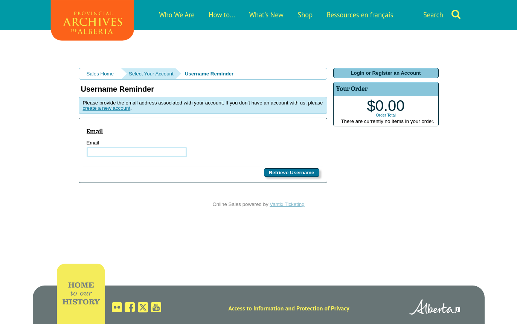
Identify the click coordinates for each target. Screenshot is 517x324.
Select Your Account (151, 74)
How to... (222, 14)
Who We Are (177, 14)
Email (137, 148)
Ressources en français (360, 14)
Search (433, 14)
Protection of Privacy (322, 308)
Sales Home (100, 74)
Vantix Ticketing (287, 204)
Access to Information (256, 308)
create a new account (107, 108)
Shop (305, 14)
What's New (266, 14)
